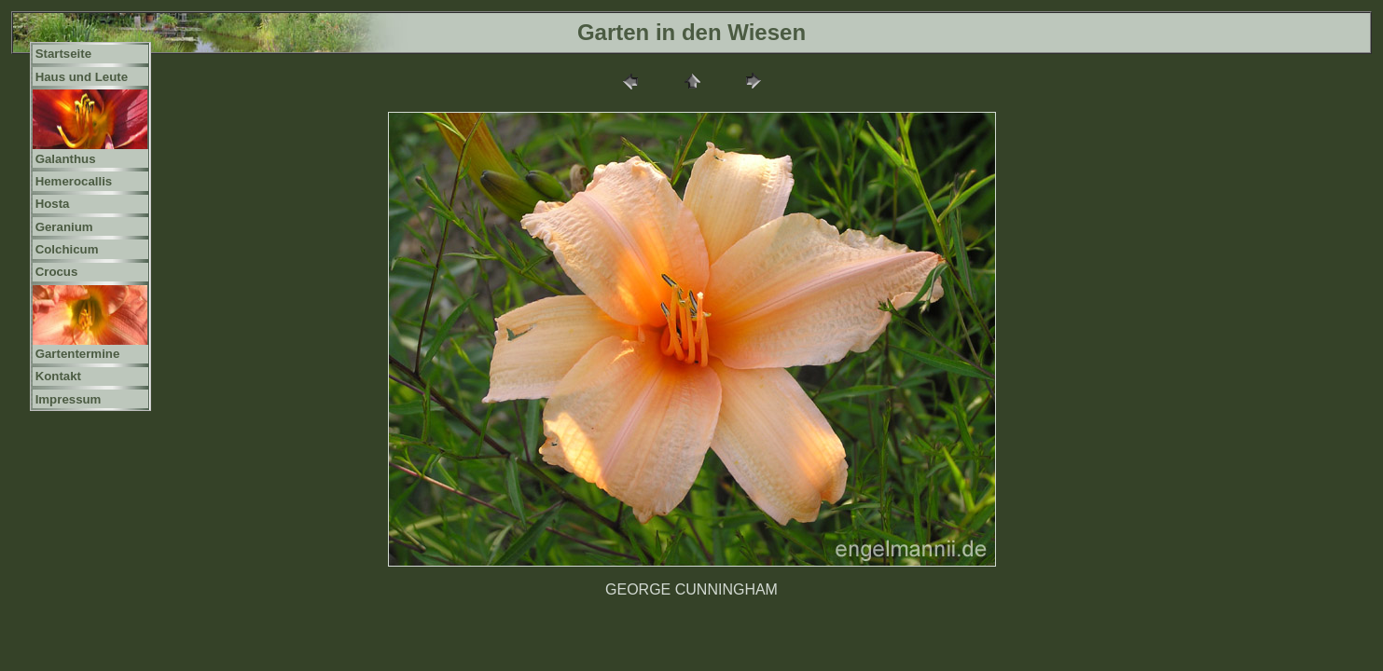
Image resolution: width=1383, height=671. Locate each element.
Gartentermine (77, 354)
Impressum (68, 399)
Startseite (63, 54)
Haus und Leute (82, 77)
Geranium (64, 227)
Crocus (56, 272)
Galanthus (65, 159)
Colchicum (67, 249)
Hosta (52, 204)
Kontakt (58, 376)
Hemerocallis (74, 181)
